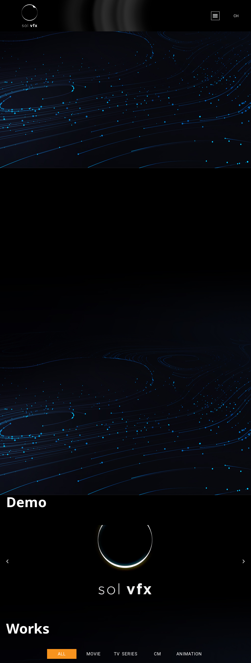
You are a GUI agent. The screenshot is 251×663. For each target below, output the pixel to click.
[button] (215, 16)
